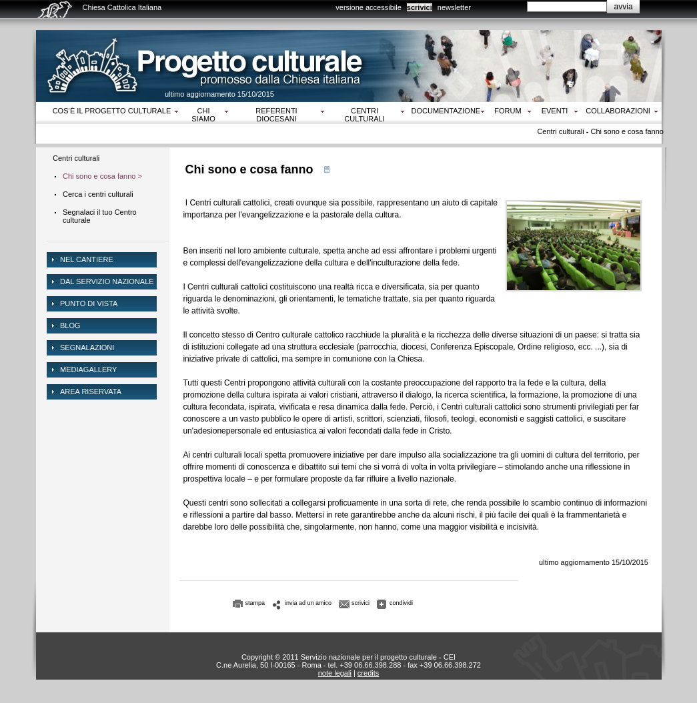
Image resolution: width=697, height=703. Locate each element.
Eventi (555, 111)
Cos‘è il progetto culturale (112, 111)
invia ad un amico (308, 603)
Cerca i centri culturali (98, 194)
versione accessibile (368, 7)
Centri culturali (364, 115)
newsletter (454, 7)
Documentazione (446, 111)
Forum (507, 111)
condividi (401, 603)
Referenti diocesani (276, 115)
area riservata (90, 392)
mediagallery (88, 370)
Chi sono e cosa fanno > (102, 176)
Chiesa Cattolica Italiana (122, 7)
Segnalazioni (87, 347)
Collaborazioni (618, 111)
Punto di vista (88, 303)
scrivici (419, 7)
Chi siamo (203, 115)
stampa (255, 603)
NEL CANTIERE (86, 259)
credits (368, 673)
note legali (335, 673)
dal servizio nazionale (107, 281)
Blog (70, 325)
